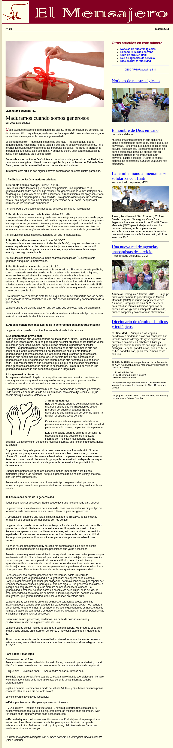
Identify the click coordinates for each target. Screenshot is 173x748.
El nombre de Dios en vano (136, 52)
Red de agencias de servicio (137, 58)
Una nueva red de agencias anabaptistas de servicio (135, 249)
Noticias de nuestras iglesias (138, 49)
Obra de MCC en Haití (133, 55)
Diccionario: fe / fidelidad (135, 61)
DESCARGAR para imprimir (140, 69)
